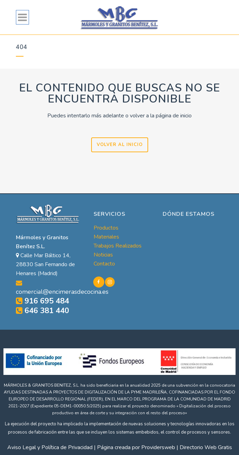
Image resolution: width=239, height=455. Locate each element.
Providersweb (158, 447)
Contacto (104, 264)
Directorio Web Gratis (206, 447)
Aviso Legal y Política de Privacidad (50, 447)
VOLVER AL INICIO (120, 145)
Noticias (103, 255)
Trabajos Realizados (118, 246)
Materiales (106, 237)
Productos (106, 228)
